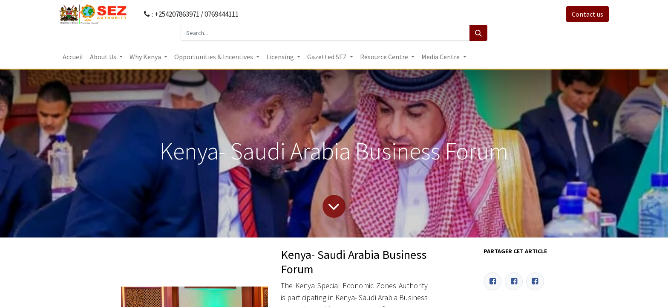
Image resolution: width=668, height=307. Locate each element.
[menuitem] (72, 56)
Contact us (587, 14)
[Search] (478, 33)
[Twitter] (514, 281)
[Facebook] (492, 281)
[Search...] (325, 33)
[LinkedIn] (535, 281)
